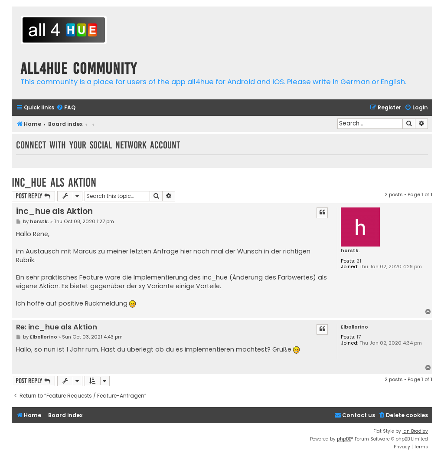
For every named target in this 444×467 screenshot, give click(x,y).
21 (358, 261)
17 (358, 337)
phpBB (344, 439)
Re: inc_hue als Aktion (56, 327)
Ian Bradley (415, 431)
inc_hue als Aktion (54, 182)
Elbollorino (354, 327)
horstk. (350, 250)
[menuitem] (65, 108)
